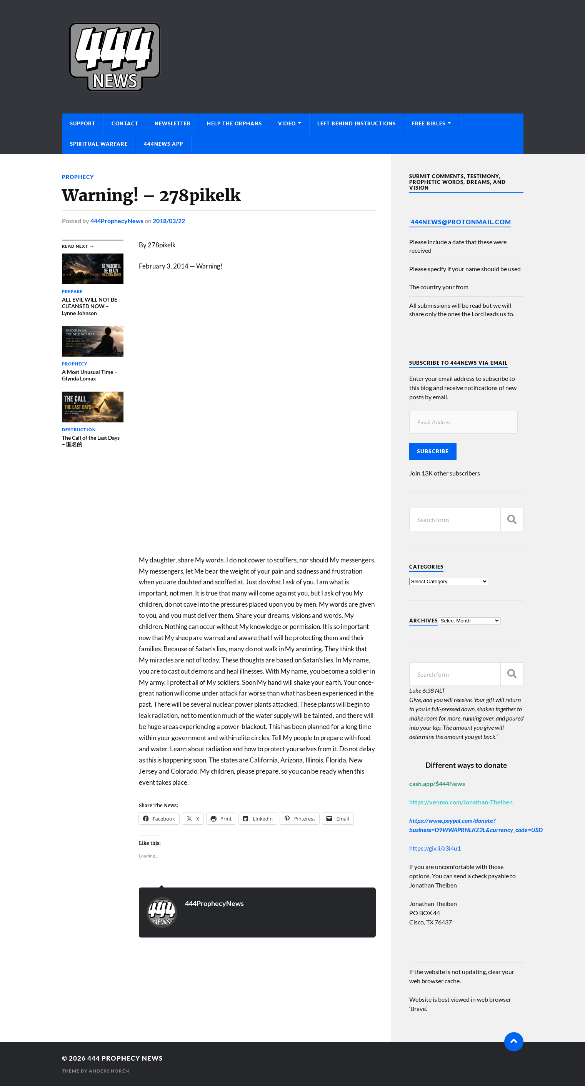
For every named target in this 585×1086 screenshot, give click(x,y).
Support (82, 123)
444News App (163, 144)
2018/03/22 (169, 220)
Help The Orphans (234, 123)
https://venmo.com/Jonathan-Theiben (461, 802)
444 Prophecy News (125, 1058)
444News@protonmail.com (461, 221)
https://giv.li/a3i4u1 (435, 848)
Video (287, 123)
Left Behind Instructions (356, 123)
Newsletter (173, 123)
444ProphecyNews (116, 220)
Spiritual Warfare (99, 144)
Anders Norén (109, 1071)
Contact (125, 123)
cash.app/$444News (437, 783)
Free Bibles (428, 123)
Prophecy (78, 176)
